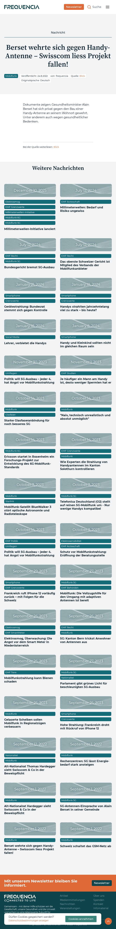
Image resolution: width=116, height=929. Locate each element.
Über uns (98, 895)
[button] (107, 7)
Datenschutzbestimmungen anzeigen (29, 920)
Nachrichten (67, 904)
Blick (82, 76)
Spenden (98, 900)
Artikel (64, 895)
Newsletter (74, 7)
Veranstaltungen (70, 908)
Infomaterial (100, 908)
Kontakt (98, 904)
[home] (21, 7)
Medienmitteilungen (72, 900)
